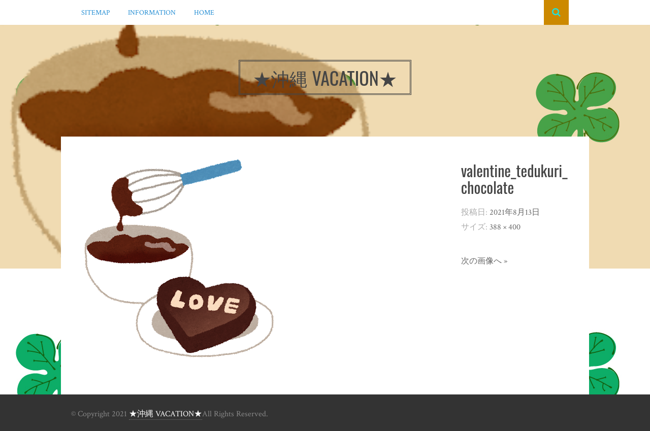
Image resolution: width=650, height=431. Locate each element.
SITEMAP (95, 12)
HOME (204, 12)
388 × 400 (505, 227)
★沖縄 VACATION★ (165, 414)
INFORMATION (152, 12)
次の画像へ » (484, 261)
